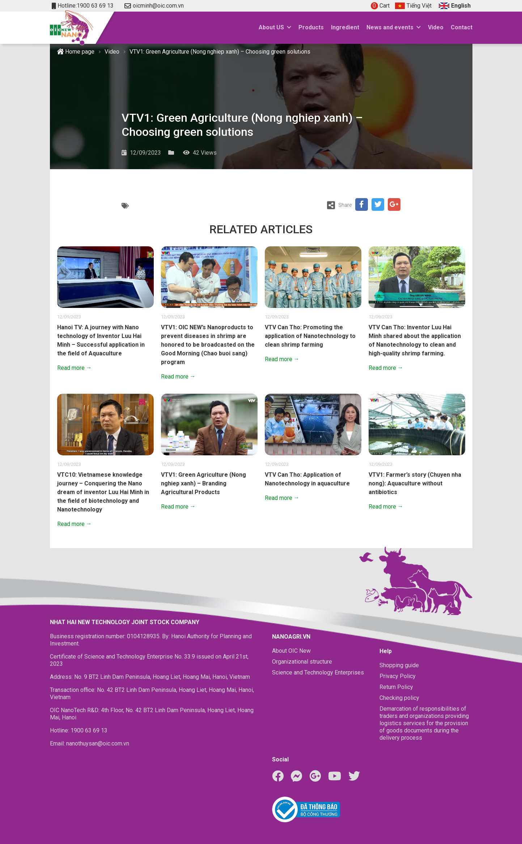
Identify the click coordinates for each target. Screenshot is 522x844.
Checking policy (399, 697)
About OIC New (291, 650)
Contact (461, 27)
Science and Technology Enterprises (318, 672)
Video (436, 27)
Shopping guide (399, 665)
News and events (389, 27)
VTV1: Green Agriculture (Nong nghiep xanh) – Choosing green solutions (220, 51)
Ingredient (345, 27)
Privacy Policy (397, 676)
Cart (380, 5)
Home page (75, 51)
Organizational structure (302, 661)
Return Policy (396, 687)
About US (271, 27)
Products (311, 27)
